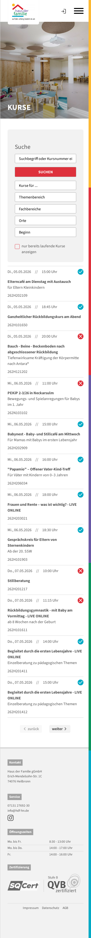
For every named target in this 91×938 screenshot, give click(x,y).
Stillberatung (19, 580)
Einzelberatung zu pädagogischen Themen (42, 663)
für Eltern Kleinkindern (26, 287)
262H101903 (17, 559)
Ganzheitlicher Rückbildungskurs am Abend (44, 316)
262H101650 (17, 325)
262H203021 (17, 518)
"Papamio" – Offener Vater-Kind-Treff (39, 469)
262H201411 (17, 671)
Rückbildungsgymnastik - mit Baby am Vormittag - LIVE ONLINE (40, 613)
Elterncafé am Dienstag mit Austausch (39, 281)
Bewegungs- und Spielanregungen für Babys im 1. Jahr (44, 401)
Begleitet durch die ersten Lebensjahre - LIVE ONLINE (45, 654)
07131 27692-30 (19, 805)
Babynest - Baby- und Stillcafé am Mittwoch (44, 434)
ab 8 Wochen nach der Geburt (32, 622)
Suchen (45, 172)
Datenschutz (50, 908)
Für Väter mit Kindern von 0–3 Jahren (38, 475)
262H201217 (17, 589)
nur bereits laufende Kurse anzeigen (43, 249)
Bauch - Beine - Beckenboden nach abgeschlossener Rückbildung (36, 349)
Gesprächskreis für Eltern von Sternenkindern (32, 542)
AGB (65, 908)
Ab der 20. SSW (20, 551)
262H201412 (17, 712)
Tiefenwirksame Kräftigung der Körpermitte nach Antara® (43, 360)
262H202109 (17, 295)
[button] (8, 929)
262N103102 (17, 413)
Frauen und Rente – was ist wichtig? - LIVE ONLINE (42, 507)
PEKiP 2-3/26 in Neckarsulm (31, 393)
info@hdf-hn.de (18, 810)
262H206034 (17, 483)
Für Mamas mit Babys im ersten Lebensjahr (42, 440)
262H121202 (17, 371)
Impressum (31, 908)
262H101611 (17, 630)
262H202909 (17, 448)
